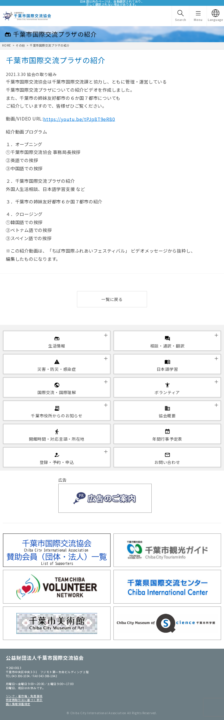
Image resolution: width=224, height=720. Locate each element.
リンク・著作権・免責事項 (24, 696)
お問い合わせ (167, 462)
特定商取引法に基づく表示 (24, 700)
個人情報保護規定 (18, 704)
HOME (6, 45)
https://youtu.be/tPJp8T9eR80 (79, 119)
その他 (20, 45)
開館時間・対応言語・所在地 (57, 439)
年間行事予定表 (167, 439)
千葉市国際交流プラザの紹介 (49, 45)
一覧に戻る (112, 299)
